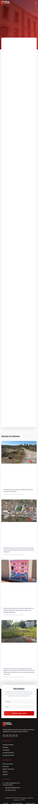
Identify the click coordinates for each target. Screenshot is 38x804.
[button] (36, 3)
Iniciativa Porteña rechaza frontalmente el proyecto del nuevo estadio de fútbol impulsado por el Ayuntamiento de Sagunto (18, 549)
